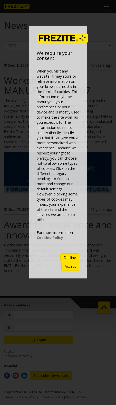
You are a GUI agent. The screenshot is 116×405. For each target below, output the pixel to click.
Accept (70, 266)
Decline (70, 257)
